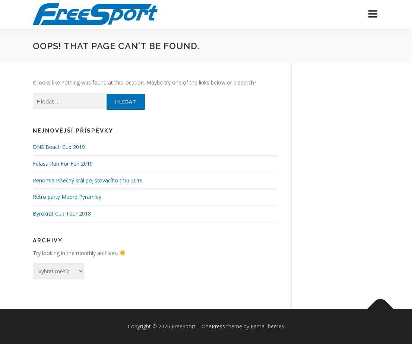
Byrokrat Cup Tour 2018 (62, 213)
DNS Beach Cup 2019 (59, 146)
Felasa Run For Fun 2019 (63, 163)
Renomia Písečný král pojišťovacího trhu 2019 (88, 180)
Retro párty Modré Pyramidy (67, 196)
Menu (372, 13)
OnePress (213, 326)
